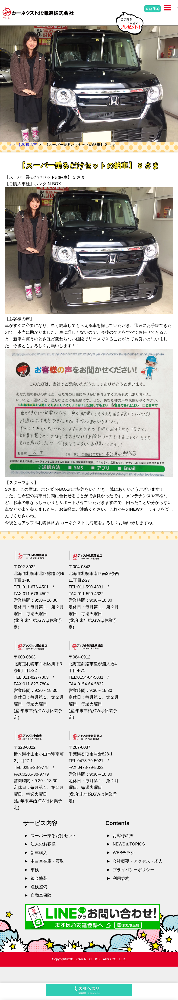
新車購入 (39, 852)
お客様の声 (27, 145)
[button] (89, 991)
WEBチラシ (124, 852)
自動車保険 (41, 895)
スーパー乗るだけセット (53, 835)
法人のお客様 (43, 844)
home (6, 145)
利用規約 (121, 878)
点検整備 (39, 886)
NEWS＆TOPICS (129, 844)
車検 (35, 870)
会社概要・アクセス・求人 (138, 861)
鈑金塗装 (39, 878)
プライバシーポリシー (133, 870)
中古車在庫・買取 (47, 861)
